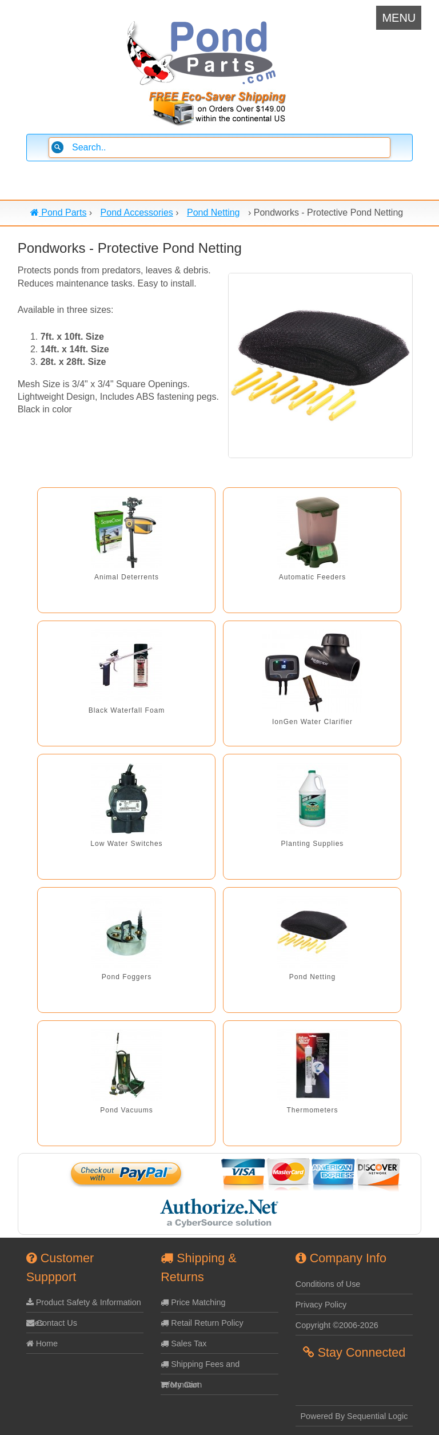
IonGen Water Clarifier (312, 722)
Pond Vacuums (126, 1110)
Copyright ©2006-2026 (337, 1325)
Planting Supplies (312, 844)
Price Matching (193, 1302)
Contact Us (51, 1322)
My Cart (180, 1384)
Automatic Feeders (312, 577)
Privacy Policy (321, 1304)
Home (42, 1343)
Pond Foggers (126, 977)
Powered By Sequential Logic (354, 1416)
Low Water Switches (126, 844)
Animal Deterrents (126, 577)
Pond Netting (312, 977)
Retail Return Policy (202, 1322)
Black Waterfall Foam (127, 710)
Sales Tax (183, 1343)
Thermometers (312, 1110)
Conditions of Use (328, 1284)
